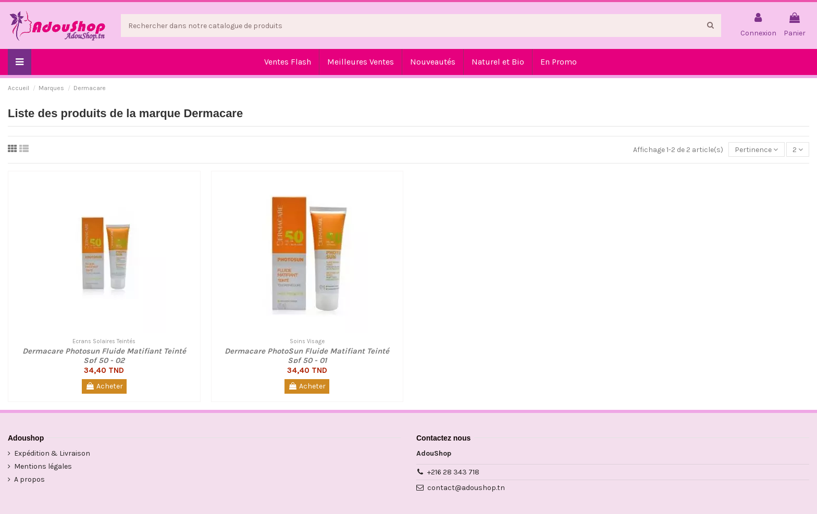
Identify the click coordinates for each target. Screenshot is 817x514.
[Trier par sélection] (756, 149)
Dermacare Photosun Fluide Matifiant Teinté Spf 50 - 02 (104, 355)
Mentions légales (43, 466)
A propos (29, 479)
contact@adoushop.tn (466, 487)
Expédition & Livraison (52, 453)
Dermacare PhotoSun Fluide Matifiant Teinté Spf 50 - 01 (307, 355)
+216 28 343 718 (453, 472)
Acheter (104, 386)
